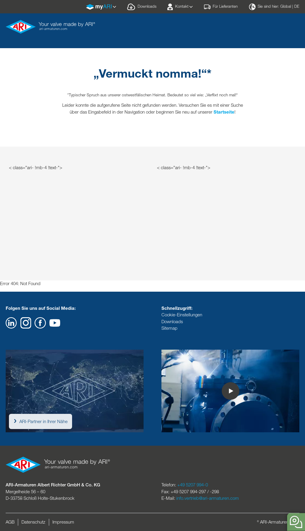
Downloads (172, 321)
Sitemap (169, 328)
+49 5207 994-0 (192, 484)
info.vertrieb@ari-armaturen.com (207, 498)
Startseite (224, 112)
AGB (10, 522)
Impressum (63, 522)
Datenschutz (33, 522)
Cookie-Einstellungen (181, 314)
